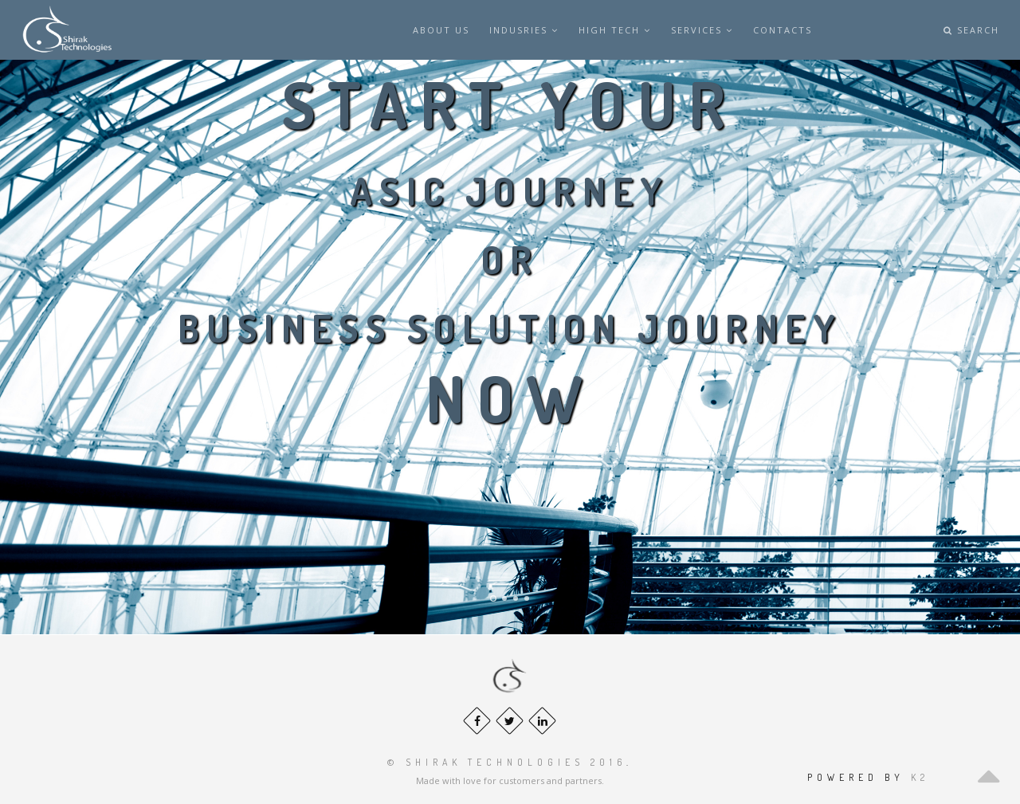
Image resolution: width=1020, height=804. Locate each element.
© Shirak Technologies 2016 (506, 762)
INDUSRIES (524, 30)
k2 (920, 777)
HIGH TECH (615, 30)
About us (441, 30)
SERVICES (702, 30)
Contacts (782, 30)
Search (971, 30)
